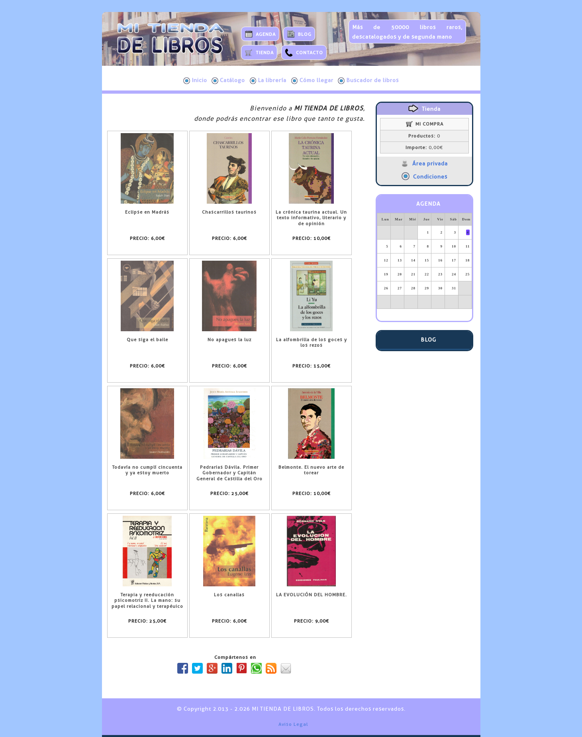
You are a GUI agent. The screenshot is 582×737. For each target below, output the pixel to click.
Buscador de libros (368, 80)
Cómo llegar (312, 80)
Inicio (195, 80)
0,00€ (424, 147)
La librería (268, 80)
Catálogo (228, 80)
